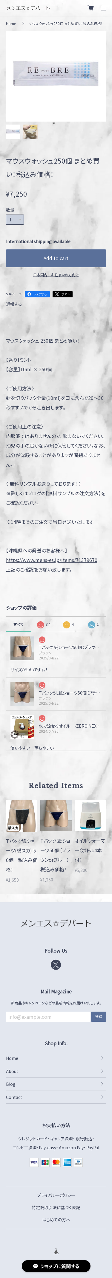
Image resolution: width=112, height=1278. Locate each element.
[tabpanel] (56, 76)
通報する (14, 304)
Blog (11, 1084)
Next (100, 76)
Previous (12, 76)
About (12, 1071)
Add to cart (56, 258)
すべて (18, 624)
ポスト (66, 294)
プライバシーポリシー (56, 1195)
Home (11, 23)
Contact (14, 1097)
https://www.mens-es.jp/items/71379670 (51, 559)
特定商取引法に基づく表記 (56, 1207)
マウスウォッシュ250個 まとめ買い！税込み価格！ (66, 23)
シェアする (40, 294)
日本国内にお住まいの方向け (56, 274)
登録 (98, 1016)
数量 (10, 210)
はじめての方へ (56, 1220)
